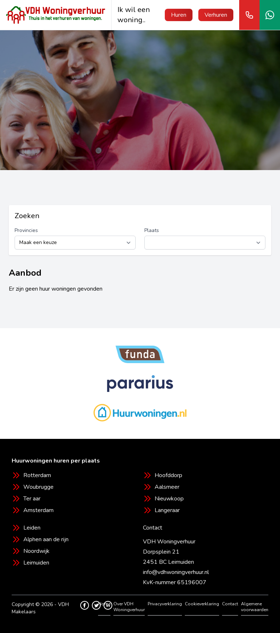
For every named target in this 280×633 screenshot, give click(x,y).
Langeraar (167, 510)
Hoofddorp (168, 475)
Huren (178, 15)
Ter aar (31, 498)
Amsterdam (38, 510)
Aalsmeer (167, 487)
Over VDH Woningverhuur (129, 607)
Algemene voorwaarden (254, 607)
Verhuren (216, 15)
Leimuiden (36, 562)
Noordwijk (36, 551)
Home (104, 604)
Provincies (26, 230)
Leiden (31, 527)
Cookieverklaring (202, 604)
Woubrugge (38, 487)
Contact (230, 604)
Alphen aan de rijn (46, 539)
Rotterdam (37, 475)
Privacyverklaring (165, 604)
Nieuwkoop (169, 498)
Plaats (151, 230)
